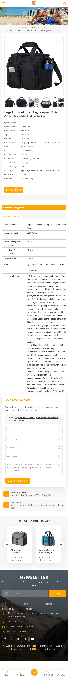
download (27, 609)
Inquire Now (14, 189)
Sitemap (48, 604)
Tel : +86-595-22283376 (16, 621)
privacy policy (8, 609)
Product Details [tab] (12, 216)
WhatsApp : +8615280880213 (18, 631)
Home (25, 28)
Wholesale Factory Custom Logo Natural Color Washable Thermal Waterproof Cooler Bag (48, 551)
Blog (25, 604)
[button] (61, 544)
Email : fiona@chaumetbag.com (20, 626)
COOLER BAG (37, 28)
